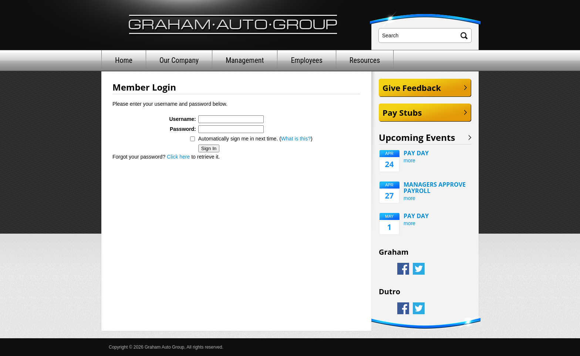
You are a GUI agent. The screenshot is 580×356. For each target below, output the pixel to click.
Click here (178, 157)
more (409, 160)
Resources (365, 60)
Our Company (179, 60)
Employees (306, 60)
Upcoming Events (417, 137)
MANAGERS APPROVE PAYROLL (435, 188)
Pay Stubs (402, 112)
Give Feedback (411, 87)
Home (123, 60)
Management (245, 60)
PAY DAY (416, 153)
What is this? (296, 139)
